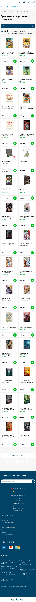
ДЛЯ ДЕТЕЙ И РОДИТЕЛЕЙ (26, 560)
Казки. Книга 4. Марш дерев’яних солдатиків (26, 327)
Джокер (22, 189)
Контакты (4, 529)
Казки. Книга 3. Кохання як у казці (8, 217)
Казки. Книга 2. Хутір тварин (7, 354)
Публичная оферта (7, 534)
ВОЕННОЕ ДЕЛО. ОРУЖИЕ (9, 566)
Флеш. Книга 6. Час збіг (26, 271)
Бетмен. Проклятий (9, 244)
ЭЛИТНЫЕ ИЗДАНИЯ (7, 560)
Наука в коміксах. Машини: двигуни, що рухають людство (26, 109)
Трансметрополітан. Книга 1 (26, 217)
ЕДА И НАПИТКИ (6, 572)
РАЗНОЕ (21, 567)
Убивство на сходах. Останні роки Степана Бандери (26, 135)
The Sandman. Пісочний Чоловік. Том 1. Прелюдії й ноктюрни (26, 383)
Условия (3, 532)
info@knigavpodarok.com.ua (18, 495)
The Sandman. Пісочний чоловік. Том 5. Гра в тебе (25, 437)
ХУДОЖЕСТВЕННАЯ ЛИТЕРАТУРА (7, 580)
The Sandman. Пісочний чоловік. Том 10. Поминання (9, 409)
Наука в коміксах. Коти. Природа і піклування (8, 53)
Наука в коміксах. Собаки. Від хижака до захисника (26, 53)
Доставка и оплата (6, 525)
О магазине (4, 520)
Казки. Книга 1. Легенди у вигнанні (9, 326)
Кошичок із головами (23, 354)
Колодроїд (23, 161)
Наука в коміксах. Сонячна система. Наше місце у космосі (8, 82)
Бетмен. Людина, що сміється (25, 244)
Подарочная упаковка (8, 527)
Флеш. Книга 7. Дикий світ (7, 271)
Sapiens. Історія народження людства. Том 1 (7, 135)
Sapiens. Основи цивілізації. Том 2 (8, 107)
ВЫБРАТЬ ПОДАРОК (25, 577)
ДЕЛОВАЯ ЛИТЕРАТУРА (8, 574)
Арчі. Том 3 (6, 189)
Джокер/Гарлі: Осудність (7, 381)
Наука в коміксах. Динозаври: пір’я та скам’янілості (26, 81)
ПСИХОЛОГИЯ (5, 577)
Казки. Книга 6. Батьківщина (7, 299)
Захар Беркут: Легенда (7, 162)
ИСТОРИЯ (22, 562)
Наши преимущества (7, 522)
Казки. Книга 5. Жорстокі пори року (24, 300)
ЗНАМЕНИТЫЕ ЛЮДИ (25, 564)
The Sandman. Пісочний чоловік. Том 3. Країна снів (25, 409)
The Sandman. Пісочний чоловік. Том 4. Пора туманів (9, 437)
